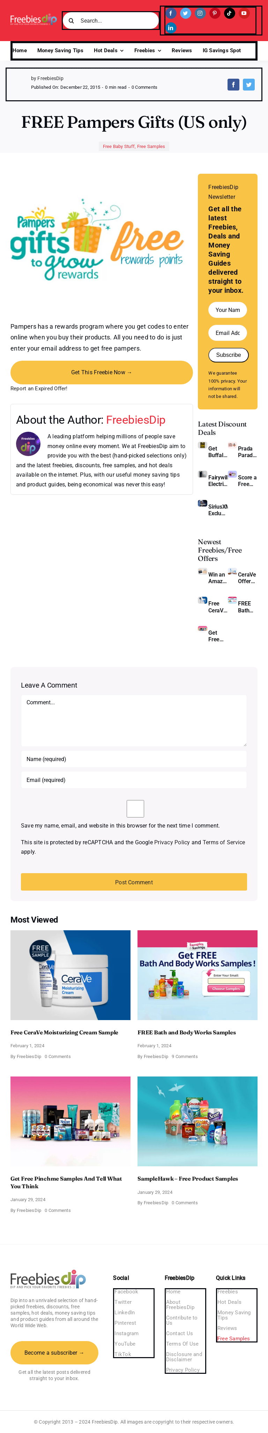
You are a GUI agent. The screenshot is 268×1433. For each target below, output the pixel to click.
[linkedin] (171, 27)
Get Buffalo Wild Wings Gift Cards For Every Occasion (218, 452)
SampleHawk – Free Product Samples (187, 1178)
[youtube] (244, 13)
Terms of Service (224, 842)
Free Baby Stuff (119, 146)
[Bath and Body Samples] (232, 599)
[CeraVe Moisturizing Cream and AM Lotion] (232, 570)
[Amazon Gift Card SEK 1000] (202, 570)
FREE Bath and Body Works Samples (248, 606)
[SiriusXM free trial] (202, 502)
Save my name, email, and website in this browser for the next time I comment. (120, 825)
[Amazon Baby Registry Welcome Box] (232, 473)
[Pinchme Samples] (202, 628)
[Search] (71, 20)
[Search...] (110, 20)
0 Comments (144, 87)
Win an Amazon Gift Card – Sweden (218, 578)
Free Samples (151, 146)
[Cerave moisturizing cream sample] (202, 599)
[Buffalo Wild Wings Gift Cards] (202, 444)
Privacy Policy (172, 842)
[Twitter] (248, 84)
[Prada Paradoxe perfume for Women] (232, 444)
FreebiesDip (136, 419)
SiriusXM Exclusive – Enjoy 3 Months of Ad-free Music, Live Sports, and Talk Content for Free (218, 510)
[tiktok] (229, 13)
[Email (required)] (134, 780)
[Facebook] (233, 84)
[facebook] (171, 13)
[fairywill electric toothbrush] (202, 473)
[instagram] (200, 13)
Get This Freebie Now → (101, 372)
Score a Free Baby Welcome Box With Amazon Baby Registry (248, 480)
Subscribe (228, 355)
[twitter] (185, 13)
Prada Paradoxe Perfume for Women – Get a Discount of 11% (248, 452)
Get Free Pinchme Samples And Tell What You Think (218, 636)
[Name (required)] (134, 759)
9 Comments (185, 1056)
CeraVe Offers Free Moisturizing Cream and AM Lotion (248, 578)
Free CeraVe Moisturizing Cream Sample (218, 606)
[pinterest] (215, 13)
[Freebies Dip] (33, 16)
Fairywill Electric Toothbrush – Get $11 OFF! (218, 480)
